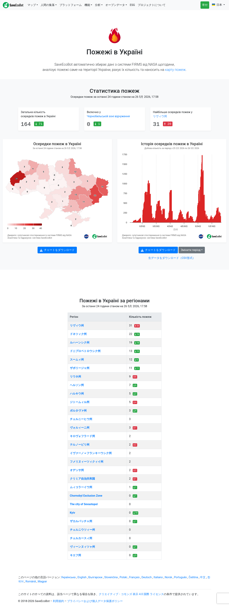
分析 (98, 5)
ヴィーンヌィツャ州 (82, 546)
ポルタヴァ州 (78, 410)
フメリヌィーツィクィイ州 (86, 461)
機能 (87, 5)
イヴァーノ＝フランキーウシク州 (91, 453)
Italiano (158, 577)
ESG (132, 5)
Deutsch (147, 577)
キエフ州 (75, 555)
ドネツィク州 (78, 334)
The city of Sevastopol (84, 504)
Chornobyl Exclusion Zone (86, 495)
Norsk (168, 577)
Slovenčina (111, 577)
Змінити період (190, 250)
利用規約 (58, 601)
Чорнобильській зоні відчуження (108, 116)
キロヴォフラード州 (82, 436)
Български (95, 577)
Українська (68, 577)
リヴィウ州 (160, 116)
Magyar (42, 581)
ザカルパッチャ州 (81, 521)
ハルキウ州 (77, 393)
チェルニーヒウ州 (81, 419)
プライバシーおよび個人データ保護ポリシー (95, 601)
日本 (217, 4)
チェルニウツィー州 (82, 529)
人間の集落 (48, 5)
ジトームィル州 (79, 402)
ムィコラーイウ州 (81, 487)
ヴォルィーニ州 (79, 427)
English (82, 577)
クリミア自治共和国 (82, 478)
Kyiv (72, 512)
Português (180, 577)
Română (31, 581)
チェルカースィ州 (81, 538)
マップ (31, 5)
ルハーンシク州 (79, 342)
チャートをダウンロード (57, 250)
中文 (203, 577)
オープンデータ (115, 5)
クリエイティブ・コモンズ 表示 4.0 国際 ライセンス (131, 594)
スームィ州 (77, 359)
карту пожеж (175, 70)
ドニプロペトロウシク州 (85, 351)
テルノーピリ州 (79, 444)
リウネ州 (75, 376)
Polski (123, 577)
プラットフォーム (70, 5)
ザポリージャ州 (79, 368)
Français (134, 577)
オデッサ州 (77, 470)
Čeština (193, 577)
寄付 (205, 5)
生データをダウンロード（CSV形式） (171, 258)
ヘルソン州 (77, 385)
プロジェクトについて (152, 5)
